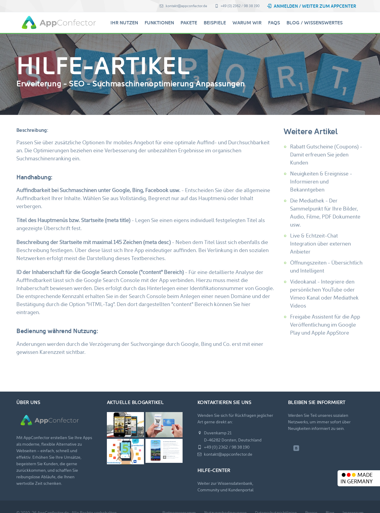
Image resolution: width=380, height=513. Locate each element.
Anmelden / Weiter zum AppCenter (311, 6)
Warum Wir (247, 23)
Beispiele (215, 23)
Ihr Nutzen (124, 23)
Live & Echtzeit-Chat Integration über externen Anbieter (320, 243)
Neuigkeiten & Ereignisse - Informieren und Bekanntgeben (321, 181)
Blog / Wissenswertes (314, 23)
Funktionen (159, 23)
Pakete (188, 23)
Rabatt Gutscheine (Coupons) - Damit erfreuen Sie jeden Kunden (326, 154)
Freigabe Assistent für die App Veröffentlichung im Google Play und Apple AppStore (325, 325)
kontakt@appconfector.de (183, 6)
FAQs (274, 23)
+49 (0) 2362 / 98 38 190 (237, 6)
